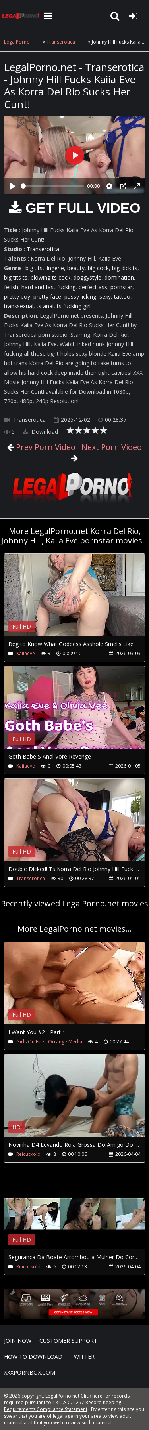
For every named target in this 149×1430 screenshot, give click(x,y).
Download (40, 431)
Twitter (82, 1356)
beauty (76, 268)
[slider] (52, 186)
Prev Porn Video (44, 447)
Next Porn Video (110, 447)
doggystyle (87, 277)
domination (119, 277)
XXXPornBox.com (29, 1372)
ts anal (45, 306)
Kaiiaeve (25, 653)
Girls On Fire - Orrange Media (49, 1041)
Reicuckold (28, 1154)
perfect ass (93, 287)
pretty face (47, 296)
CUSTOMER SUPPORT (68, 1340)
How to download (33, 1356)
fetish (11, 287)
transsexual (18, 306)
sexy (105, 296)
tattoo (122, 296)
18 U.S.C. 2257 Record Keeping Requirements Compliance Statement (62, 1406)
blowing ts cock (50, 277)
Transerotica (60, 41)
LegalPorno (17, 41)
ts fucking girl (74, 306)
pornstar (121, 287)
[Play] (12, 186)
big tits (34, 268)
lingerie (55, 268)
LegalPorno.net (22, 16)
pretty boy (17, 296)
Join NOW (17, 1340)
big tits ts (15, 277)
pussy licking (80, 296)
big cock (98, 268)
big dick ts (124, 268)
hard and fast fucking (48, 287)
